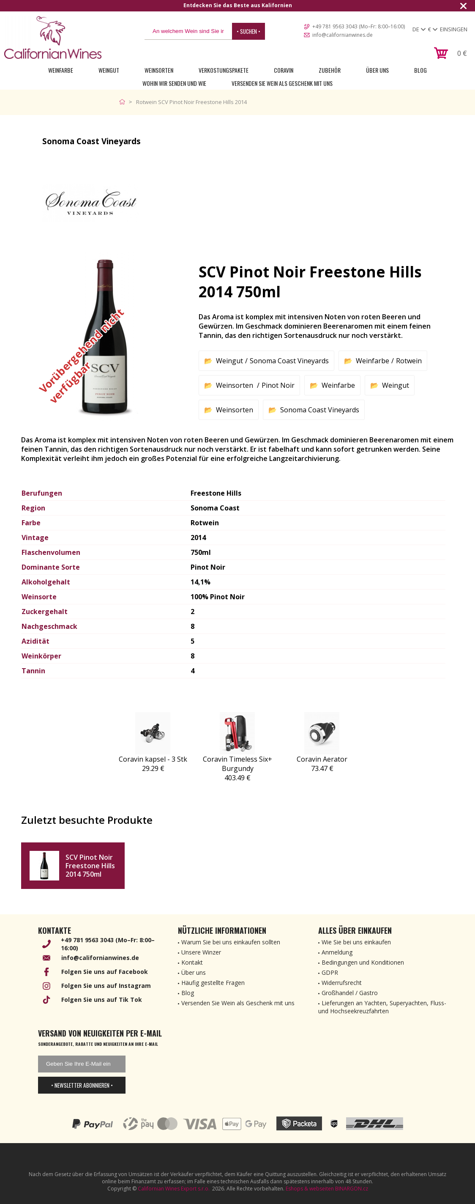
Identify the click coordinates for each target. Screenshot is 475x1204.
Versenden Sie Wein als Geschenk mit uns (282, 83)
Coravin (283, 70)
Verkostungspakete (223, 70)
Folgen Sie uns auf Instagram (106, 986)
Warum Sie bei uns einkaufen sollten (230, 942)
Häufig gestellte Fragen (213, 983)
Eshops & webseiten (310, 1188)
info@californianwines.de (342, 34)
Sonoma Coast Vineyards (289, 360)
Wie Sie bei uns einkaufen (356, 942)
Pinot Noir (278, 385)
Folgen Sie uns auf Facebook (104, 972)
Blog (420, 70)
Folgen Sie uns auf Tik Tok (101, 1000)
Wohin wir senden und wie (174, 83)
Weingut (108, 70)
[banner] (52, 37)
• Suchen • (248, 31)
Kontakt (192, 962)
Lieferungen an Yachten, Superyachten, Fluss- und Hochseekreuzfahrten (382, 1007)
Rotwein (409, 360)
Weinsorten (159, 70)
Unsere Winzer (201, 952)
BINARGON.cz (351, 1188)
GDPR (330, 972)
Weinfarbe (60, 70)
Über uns (377, 70)
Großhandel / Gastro (350, 993)
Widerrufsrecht (342, 983)
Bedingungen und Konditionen (363, 962)
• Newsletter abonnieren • (82, 1085)
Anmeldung (337, 952)
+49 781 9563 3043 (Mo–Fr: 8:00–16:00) (358, 26)
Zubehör (330, 70)
